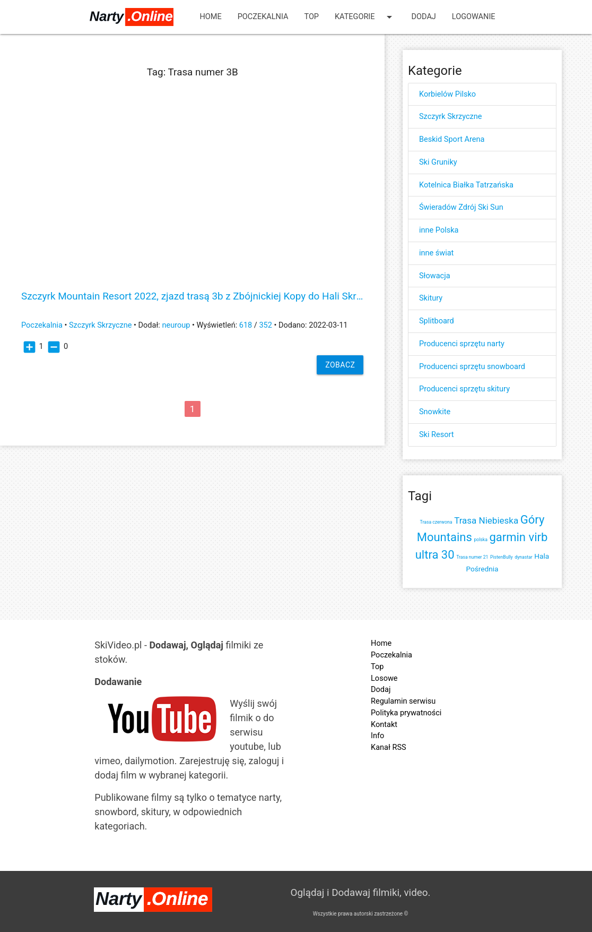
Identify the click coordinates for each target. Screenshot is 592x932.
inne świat (436, 253)
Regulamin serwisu (403, 701)
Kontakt (384, 724)
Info (377, 735)
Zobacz (340, 365)
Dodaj (424, 16)
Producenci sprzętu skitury (464, 389)
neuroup (176, 325)
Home (210, 16)
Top (311, 16)
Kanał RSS (388, 747)
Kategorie (365, 17)
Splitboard (436, 321)
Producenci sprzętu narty (461, 343)
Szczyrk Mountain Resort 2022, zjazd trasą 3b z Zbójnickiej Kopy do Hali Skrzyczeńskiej (192, 296)
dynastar (523, 557)
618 (245, 325)
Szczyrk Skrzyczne (100, 325)
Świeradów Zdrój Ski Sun (461, 207)
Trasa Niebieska (486, 520)
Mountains (444, 537)
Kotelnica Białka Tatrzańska (466, 185)
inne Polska (438, 230)
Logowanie (473, 16)
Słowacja (434, 275)
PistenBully (501, 557)
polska (480, 539)
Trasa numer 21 (472, 557)
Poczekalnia (263, 16)
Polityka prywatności (406, 712)
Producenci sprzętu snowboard (472, 366)
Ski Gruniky (438, 162)
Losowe (384, 678)
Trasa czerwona (436, 522)
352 (265, 325)
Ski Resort (436, 434)
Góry (532, 519)
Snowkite (434, 411)
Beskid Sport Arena (451, 139)
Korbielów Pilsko (447, 94)
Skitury (430, 298)
